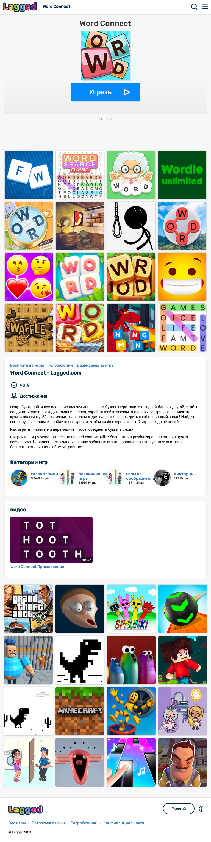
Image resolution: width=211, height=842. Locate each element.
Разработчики (84, 823)
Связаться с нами (48, 823)
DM (201, 808)
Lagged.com (26, 810)
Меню (205, 7)
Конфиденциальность (124, 823)
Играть (100, 92)
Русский (179, 809)
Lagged (20, 7)
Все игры (17, 823)
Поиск (194, 7)
